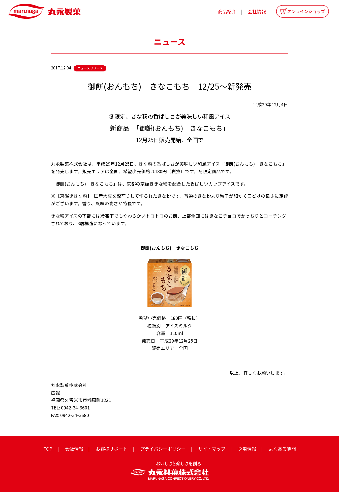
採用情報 (247, 448)
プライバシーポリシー (163, 448)
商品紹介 (227, 11)
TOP (47, 448)
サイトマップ (211, 448)
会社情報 (257, 11)
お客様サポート (112, 448)
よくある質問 (282, 448)
